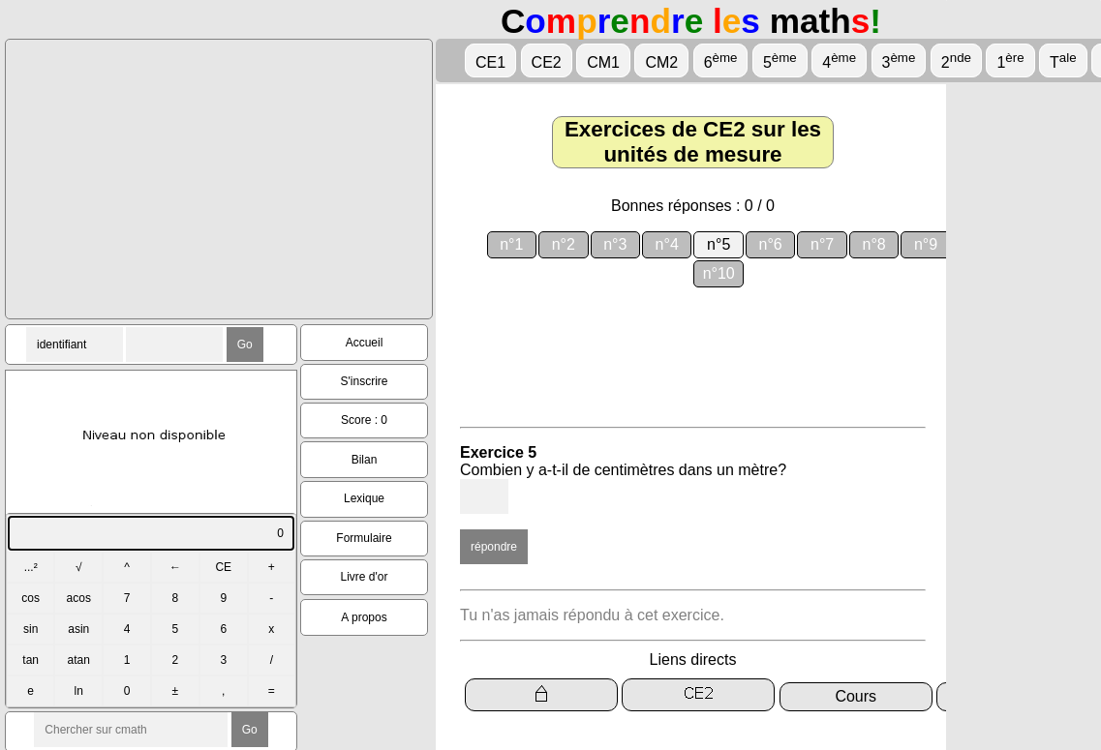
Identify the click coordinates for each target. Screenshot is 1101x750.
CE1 (490, 62)
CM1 (603, 62)
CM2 (661, 62)
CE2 (547, 62)
